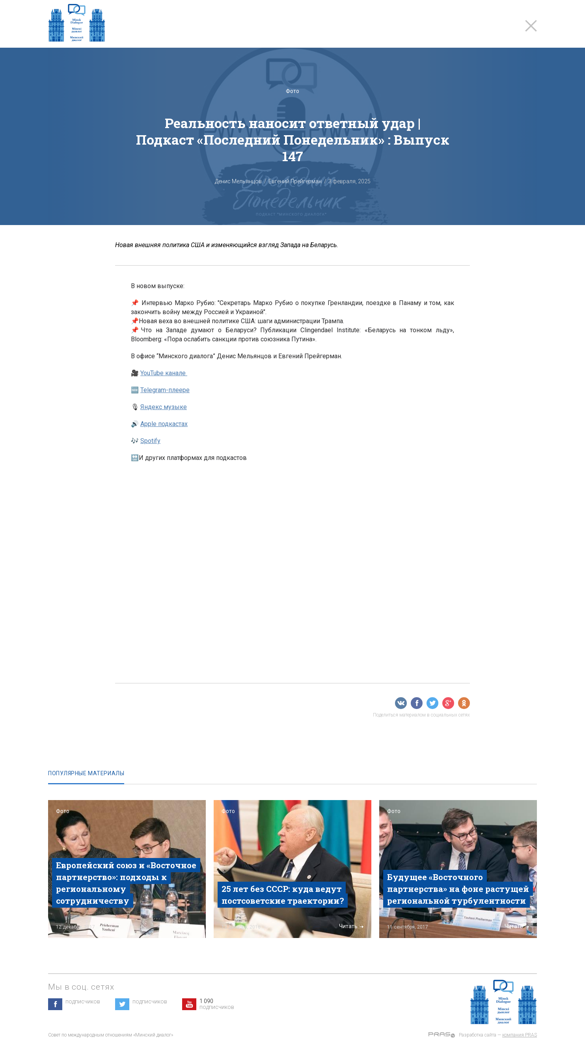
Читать (185, 926)
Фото (292, 91)
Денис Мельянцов (238, 181)
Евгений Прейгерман (295, 181)
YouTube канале (163, 373)
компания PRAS (519, 1035)
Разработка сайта (477, 1035)
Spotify (150, 441)
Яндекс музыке (163, 407)
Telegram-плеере (165, 390)
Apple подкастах (164, 424)
